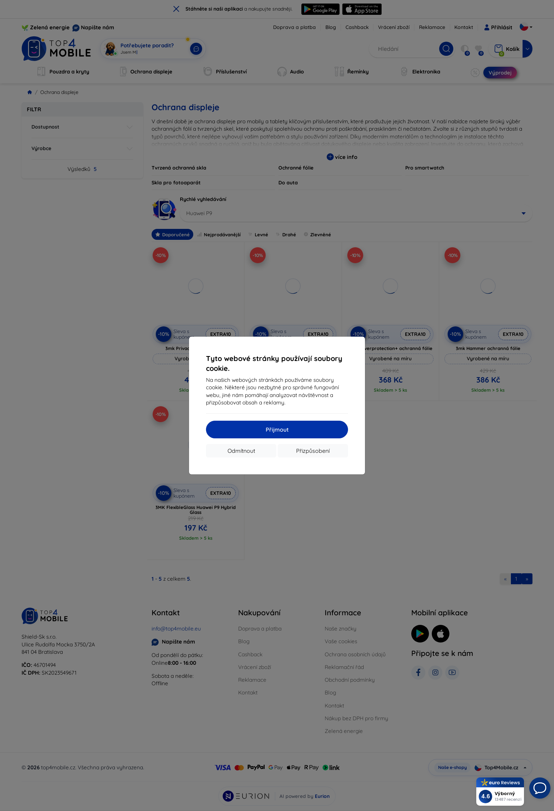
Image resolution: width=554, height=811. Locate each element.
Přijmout (277, 429)
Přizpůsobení (313, 450)
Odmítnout (241, 450)
